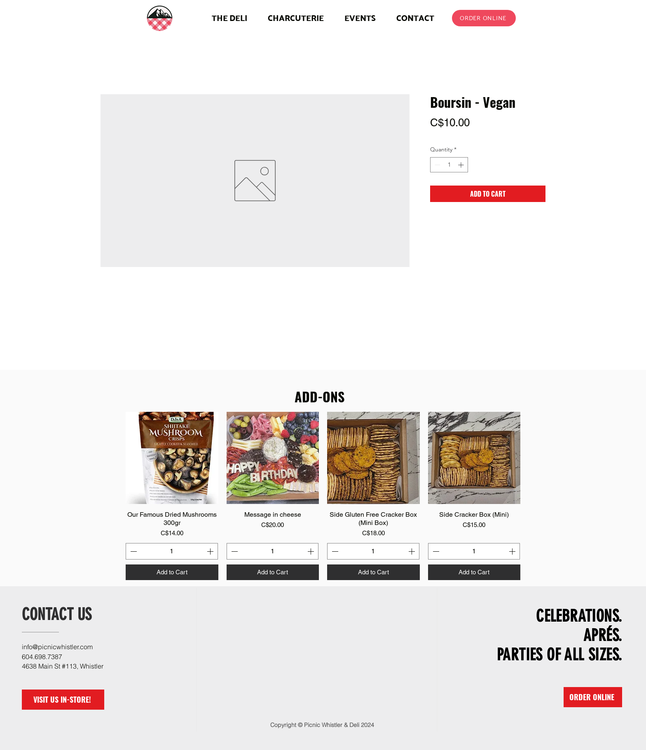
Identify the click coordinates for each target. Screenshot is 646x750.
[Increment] (461, 165)
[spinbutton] (449, 165)
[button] (295, 18)
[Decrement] (436, 165)
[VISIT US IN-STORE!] (63, 700)
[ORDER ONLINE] (484, 18)
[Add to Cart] (172, 572)
